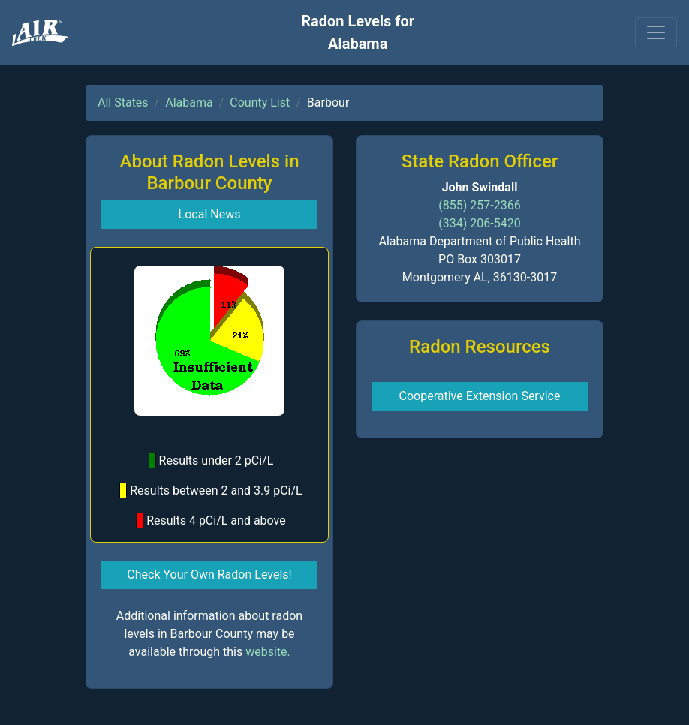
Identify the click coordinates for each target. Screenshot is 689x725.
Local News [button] (210, 214)
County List (260, 102)
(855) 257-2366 (479, 205)
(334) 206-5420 (479, 223)
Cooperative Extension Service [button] (480, 396)
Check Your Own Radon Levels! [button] (209, 574)
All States (123, 102)
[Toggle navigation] (656, 32)
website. (267, 652)
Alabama (188, 102)
